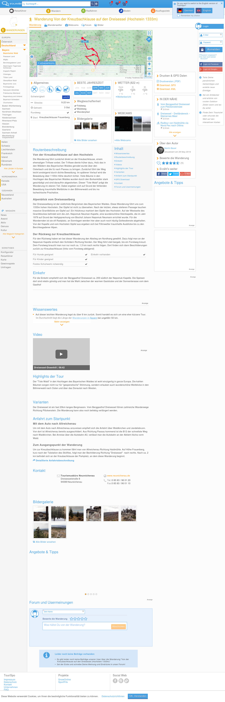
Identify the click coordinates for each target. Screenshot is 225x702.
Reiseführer (20, 11)
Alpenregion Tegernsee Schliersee (12, 67)
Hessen (5, 124)
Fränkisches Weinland (11, 93)
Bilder (101, 25)
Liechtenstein (8, 150)
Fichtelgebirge (8, 87)
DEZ (107, 93)
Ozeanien (7, 191)
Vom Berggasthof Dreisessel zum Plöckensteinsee (175, 106)
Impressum (9, 680)
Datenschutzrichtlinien (113, 696)
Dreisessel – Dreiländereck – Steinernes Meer (175, 116)
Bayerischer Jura (9, 84)
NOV (101, 93)
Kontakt (119, 183)
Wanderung (35, 25)
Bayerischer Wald (10, 53)
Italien (4, 142)
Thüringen (7, 115)
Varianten (119, 172)
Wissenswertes (122, 154)
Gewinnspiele (8, 264)
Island (4, 157)
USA (3, 185)
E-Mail (187, 174)
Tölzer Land (7, 77)
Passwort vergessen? (208, 55)
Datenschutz (10, 682)
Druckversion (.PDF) (170, 81)
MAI (101, 88)
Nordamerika (9, 177)
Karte (3, 260)
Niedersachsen (9, 118)
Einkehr (118, 161)
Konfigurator (7, 252)
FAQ (6, 690)
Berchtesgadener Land (12, 63)
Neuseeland (7, 195)
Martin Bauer (170, 148)
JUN (107, 88)
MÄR (89, 88)
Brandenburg (8, 127)
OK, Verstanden (137, 696)
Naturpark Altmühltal (11, 90)
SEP (89, 93)
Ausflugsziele (162, 11)
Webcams (73, 25)
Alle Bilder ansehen (87, 140)
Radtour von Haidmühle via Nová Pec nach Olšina (174, 125)
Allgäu (5, 59)
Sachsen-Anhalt (9, 133)
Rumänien (6, 165)
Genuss (5, 226)
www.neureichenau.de (118, 476)
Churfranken (8, 103)
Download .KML (168, 89)
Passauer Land (9, 56)
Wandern (56, 11)
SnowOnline (64, 680)
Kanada (5, 181)
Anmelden (213, 49)
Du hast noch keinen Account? (208, 58)
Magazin (10, 211)
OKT (95, 93)
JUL (77, 93)
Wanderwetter (55, 25)
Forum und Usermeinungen (128, 187)
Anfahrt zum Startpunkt (126, 176)
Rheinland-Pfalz (9, 121)
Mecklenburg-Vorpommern (8, 137)
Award (4, 219)
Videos (118, 165)
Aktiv (3, 223)
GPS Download (122, 180)
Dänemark (6, 161)
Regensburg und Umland (12, 96)
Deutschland (8, 46)
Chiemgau (7, 74)
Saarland (6, 130)
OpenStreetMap (147, 78)
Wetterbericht (124, 97)
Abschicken (118, 626)
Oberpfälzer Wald (10, 80)
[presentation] (65, 639)
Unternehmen (11, 687)
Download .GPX (168, 85)
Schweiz (5, 146)
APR (95, 88)
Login (206, 26)
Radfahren (91, 11)
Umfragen (6, 267)
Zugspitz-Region (9, 71)
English (207, 11)
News (4, 215)
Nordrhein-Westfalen (11, 112)
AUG (83, 93)
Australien (6, 199)
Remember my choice (190, 16)
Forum (88, 25)
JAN (77, 88)
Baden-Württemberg (11, 106)
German (188, 11)
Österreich (6, 42)
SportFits (63, 682)
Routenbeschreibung (125, 157)
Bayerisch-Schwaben (11, 99)
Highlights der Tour (124, 168)
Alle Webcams (123, 140)
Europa (6, 38)
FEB (83, 88)
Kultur (4, 230)
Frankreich (6, 153)
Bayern (5, 50)
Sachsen (6, 109)
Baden (127, 11)
